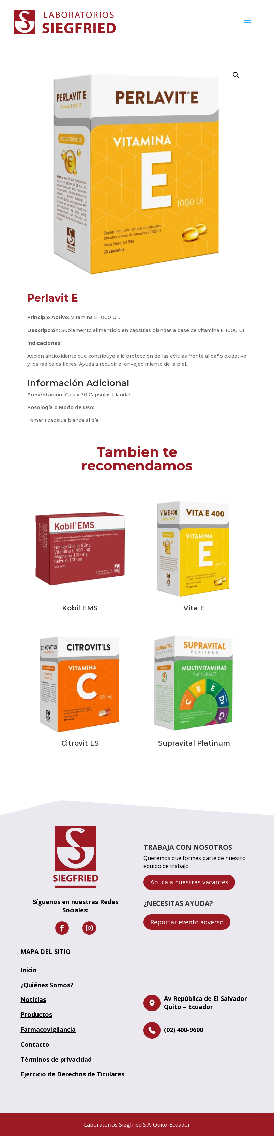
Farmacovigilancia (48, 1029)
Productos (36, 1014)
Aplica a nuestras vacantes (189, 882)
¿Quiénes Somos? (46, 985)
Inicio (28, 970)
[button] (236, 75)
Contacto (34, 1044)
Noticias (33, 999)
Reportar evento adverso (187, 922)
